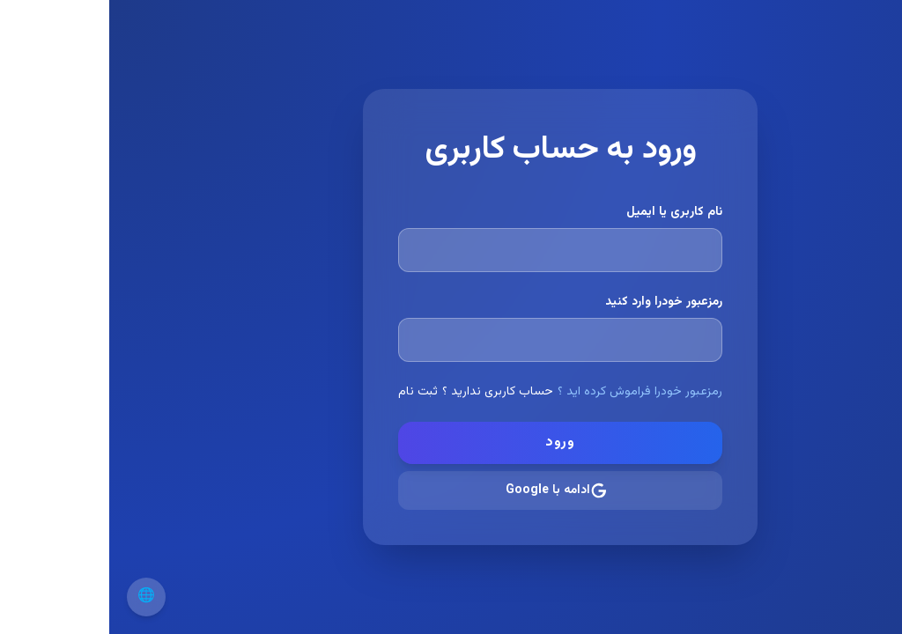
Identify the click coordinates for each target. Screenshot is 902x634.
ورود (451, 442)
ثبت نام (309, 392)
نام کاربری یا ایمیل (565, 212)
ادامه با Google (447, 490)
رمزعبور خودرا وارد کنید (554, 302)
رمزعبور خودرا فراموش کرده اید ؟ (530, 392)
